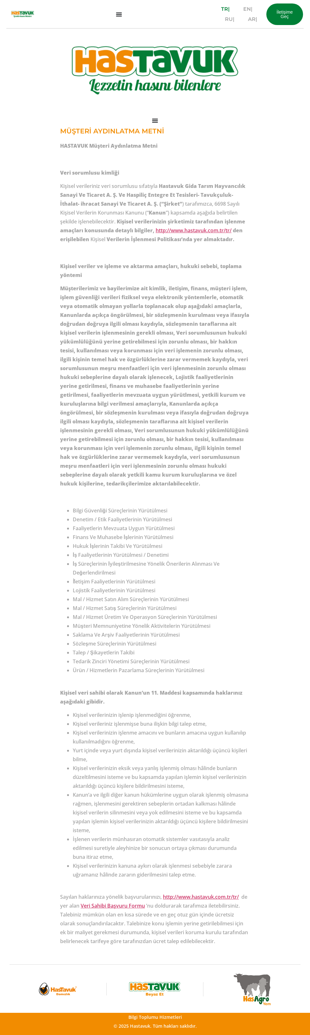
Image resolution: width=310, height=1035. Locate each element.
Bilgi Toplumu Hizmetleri (155, 1017)
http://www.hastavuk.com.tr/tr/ (194, 230)
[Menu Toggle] (119, 14)
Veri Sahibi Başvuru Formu (113, 905)
